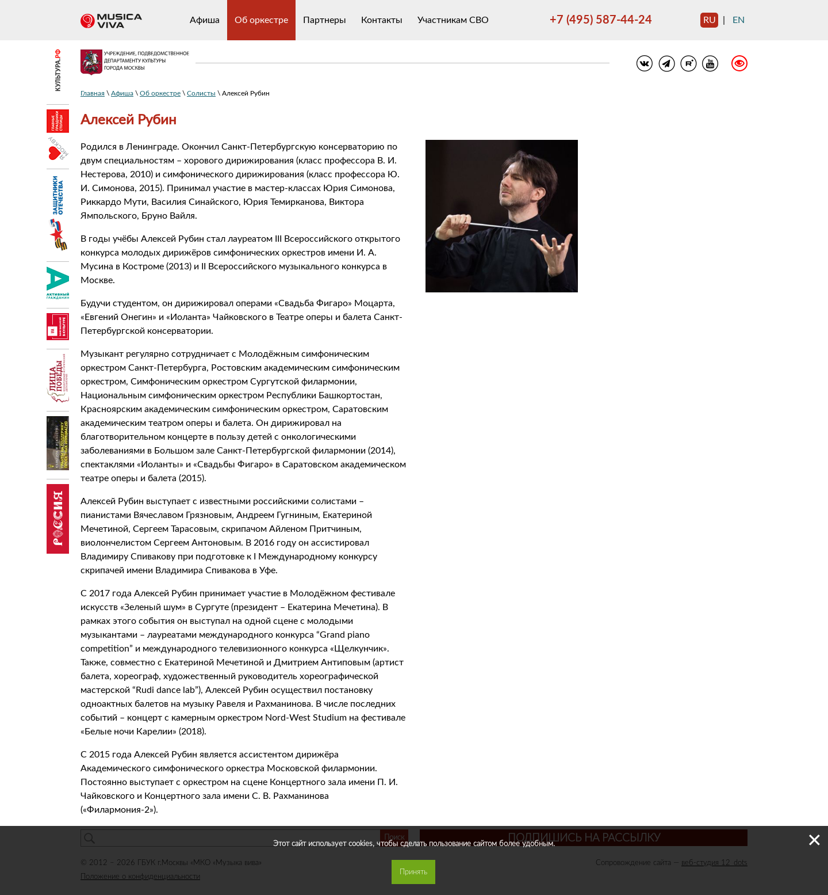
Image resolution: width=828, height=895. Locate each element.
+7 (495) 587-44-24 (601, 20)
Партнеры (324, 20)
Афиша (205, 20)
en (739, 20)
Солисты (201, 93)
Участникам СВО (453, 20)
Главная (92, 93)
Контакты (381, 20)
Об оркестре (261, 20)
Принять (413, 872)
